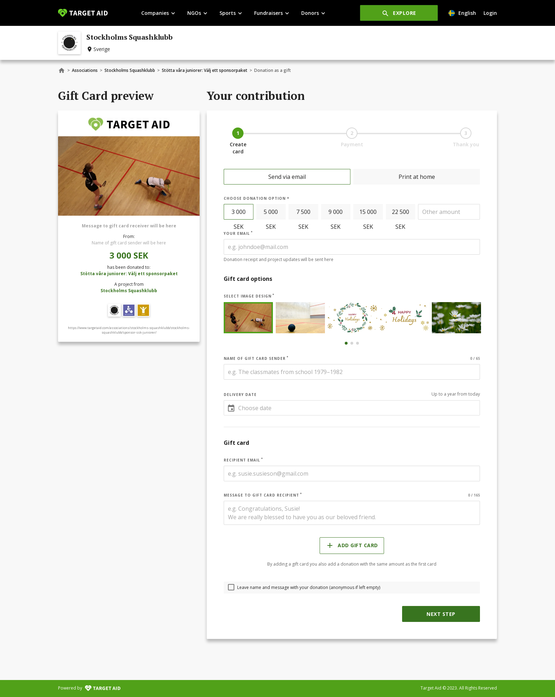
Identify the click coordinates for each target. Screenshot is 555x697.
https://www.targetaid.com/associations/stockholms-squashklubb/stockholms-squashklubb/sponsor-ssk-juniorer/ (129, 330)
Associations (85, 70)
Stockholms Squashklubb (129, 70)
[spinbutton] (449, 211)
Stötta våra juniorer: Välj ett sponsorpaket (204, 70)
